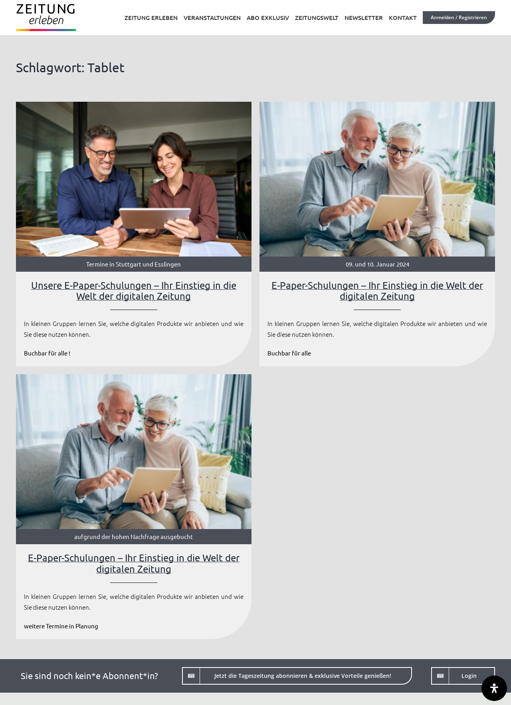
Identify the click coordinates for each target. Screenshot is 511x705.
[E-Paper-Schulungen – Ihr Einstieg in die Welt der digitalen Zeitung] (377, 234)
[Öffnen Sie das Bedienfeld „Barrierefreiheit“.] (494, 688)
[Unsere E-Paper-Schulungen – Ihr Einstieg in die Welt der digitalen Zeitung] (134, 234)
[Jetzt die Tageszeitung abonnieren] (297, 676)
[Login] (463, 676)
